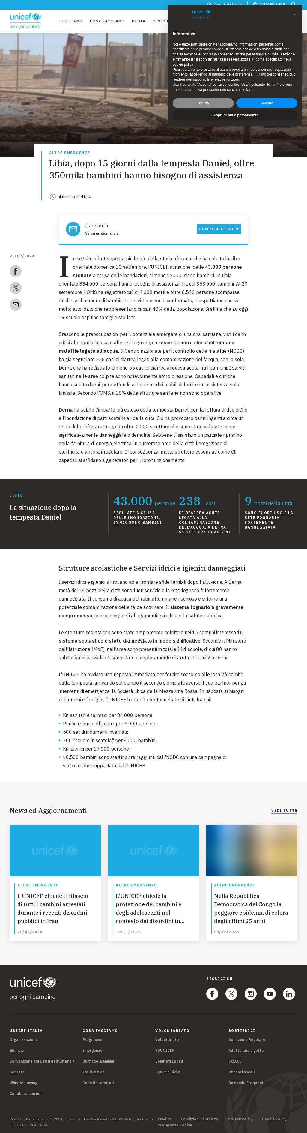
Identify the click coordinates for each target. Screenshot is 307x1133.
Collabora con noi (25, 1093)
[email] (16, 306)
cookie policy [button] (183, 64)
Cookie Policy (274, 1119)
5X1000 (234, 1061)
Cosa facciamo (107, 21)
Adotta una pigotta (246, 1050)
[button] (294, 14)
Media (139, 21)
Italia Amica (93, 1072)
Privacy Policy (240, 1119)
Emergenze (92, 1050)
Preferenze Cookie (175, 1125)
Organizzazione (24, 1039)
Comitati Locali (169, 1061)
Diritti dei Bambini (98, 1061)
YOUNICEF (164, 1050)
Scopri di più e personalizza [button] (235, 115)
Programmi (92, 1039)
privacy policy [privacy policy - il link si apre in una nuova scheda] (210, 49)
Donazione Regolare (246, 1039)
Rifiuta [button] (203, 103)
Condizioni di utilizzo (199, 1119)
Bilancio (17, 1050)
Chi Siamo (71, 21)
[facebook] (16, 272)
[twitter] (16, 289)
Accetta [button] (266, 103)
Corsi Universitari (98, 1083)
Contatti (17, 1072)
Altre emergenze (69, 153)
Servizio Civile (167, 1072)
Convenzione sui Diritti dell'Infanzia (42, 1061)
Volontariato (167, 1039)
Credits (164, 1119)
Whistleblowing (23, 1083)
